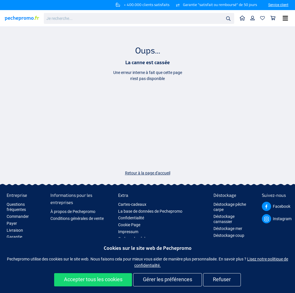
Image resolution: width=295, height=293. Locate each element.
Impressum (128, 231)
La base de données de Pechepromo (150, 211)
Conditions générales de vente (77, 218)
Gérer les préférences (167, 279)
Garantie (14, 237)
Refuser (222, 279)
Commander (18, 216)
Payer (12, 223)
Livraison (15, 230)
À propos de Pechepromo (72, 211)
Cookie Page (129, 224)
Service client (278, 5)
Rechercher (230, 18)
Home (244, 18)
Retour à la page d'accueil (147, 173)
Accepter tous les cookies (93, 279)
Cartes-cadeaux (132, 204)
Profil (254, 18)
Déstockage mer (227, 228)
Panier (274, 18)
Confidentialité (131, 218)
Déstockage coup (228, 235)
